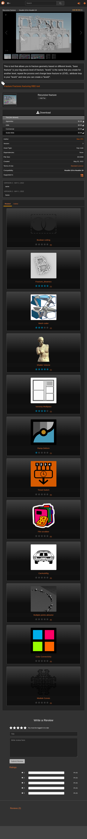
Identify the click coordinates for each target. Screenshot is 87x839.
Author (15, 204)
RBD (33, 86)
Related (8, 204)
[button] (8, 3)
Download (43, 112)
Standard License (77, 166)
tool (38, 86)
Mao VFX (80, 139)
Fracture (8, 86)
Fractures (16, 86)
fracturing (26, 86)
